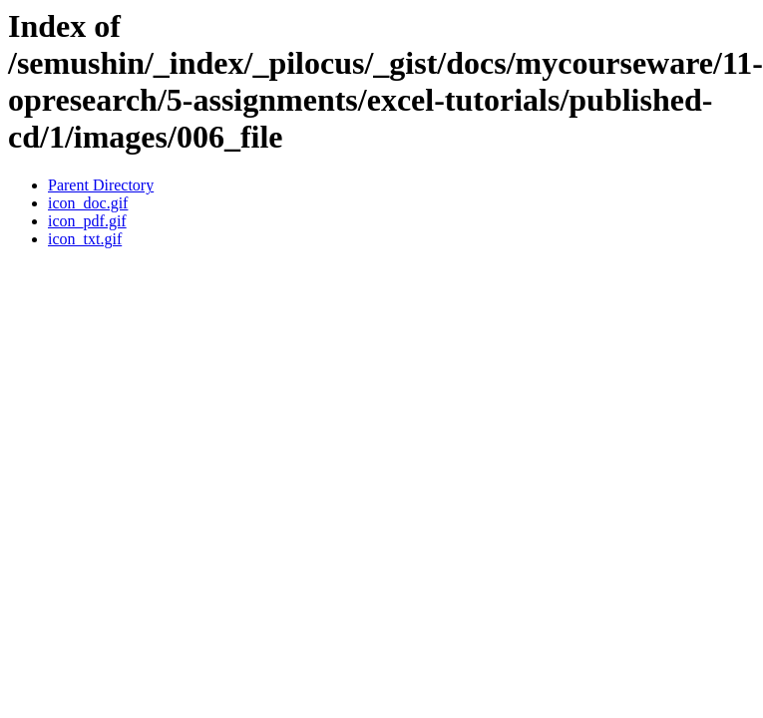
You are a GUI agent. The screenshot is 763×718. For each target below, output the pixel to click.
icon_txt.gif (85, 238)
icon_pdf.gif (87, 220)
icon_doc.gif (88, 202)
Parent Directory (101, 185)
